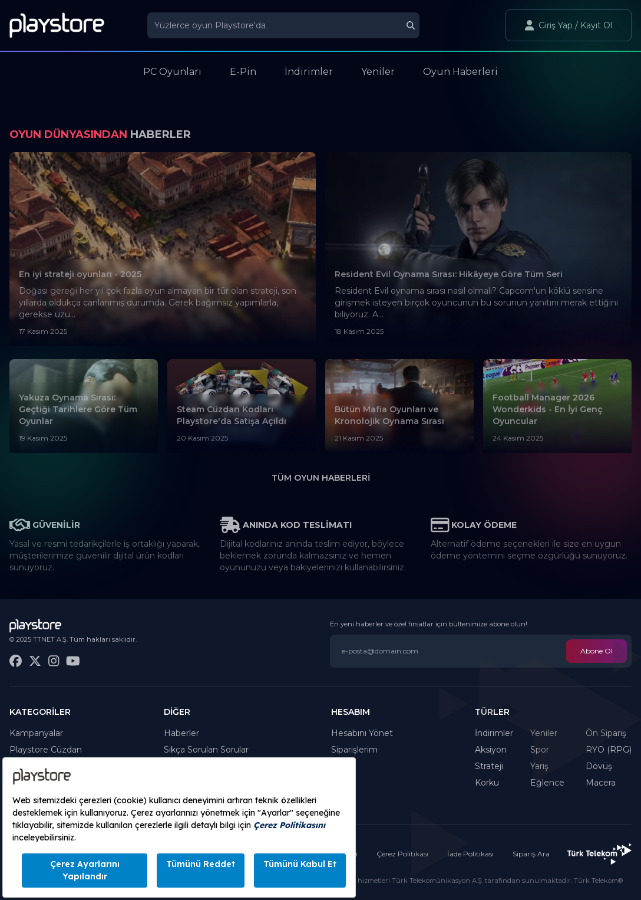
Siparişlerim (354, 749)
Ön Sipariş (606, 733)
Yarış (539, 766)
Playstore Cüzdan (45, 749)
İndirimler (494, 733)
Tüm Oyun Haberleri (321, 477)
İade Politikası (470, 853)
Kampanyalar (36, 733)
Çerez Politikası (402, 853)
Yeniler (543, 733)
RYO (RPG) (609, 749)
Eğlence (547, 782)
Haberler (181, 733)
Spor (539, 749)
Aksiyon (491, 749)
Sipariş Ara (531, 853)
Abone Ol (596, 650)
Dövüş (599, 766)
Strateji (489, 766)
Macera (601, 782)
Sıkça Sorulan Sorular (206, 749)
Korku (487, 782)
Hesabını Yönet (362, 733)
